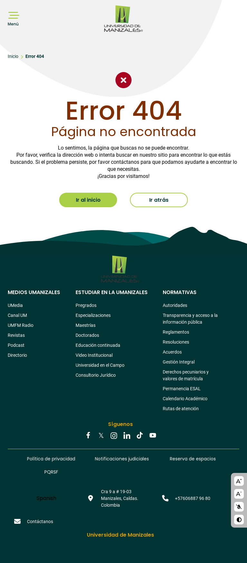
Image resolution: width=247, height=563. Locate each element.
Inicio (13, 56)
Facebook (88, 435)
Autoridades (175, 305)
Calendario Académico (185, 398)
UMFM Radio (20, 325)
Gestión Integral (179, 362)
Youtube (152, 435)
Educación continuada (98, 345)
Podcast (16, 345)
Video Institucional (94, 355)
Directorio (17, 355)
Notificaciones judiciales (122, 459)
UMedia (15, 305)
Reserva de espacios (193, 459)
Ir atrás (159, 200)
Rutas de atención (181, 408)
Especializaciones (93, 315)
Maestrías (86, 325)
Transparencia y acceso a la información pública (190, 319)
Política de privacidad (51, 459)
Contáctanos (40, 521)
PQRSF (51, 472)
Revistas (16, 335)
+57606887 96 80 (192, 498)
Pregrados (86, 305)
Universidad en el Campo (100, 365)
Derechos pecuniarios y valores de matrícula (186, 375)
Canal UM (17, 315)
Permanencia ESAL (182, 388)
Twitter (101, 435)
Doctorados (87, 335)
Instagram (113, 435)
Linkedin (126, 435)
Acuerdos (172, 352)
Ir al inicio (88, 200)
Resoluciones (176, 342)
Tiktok (139, 435)
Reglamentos (176, 332)
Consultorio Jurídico (96, 375)
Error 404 (34, 56)
